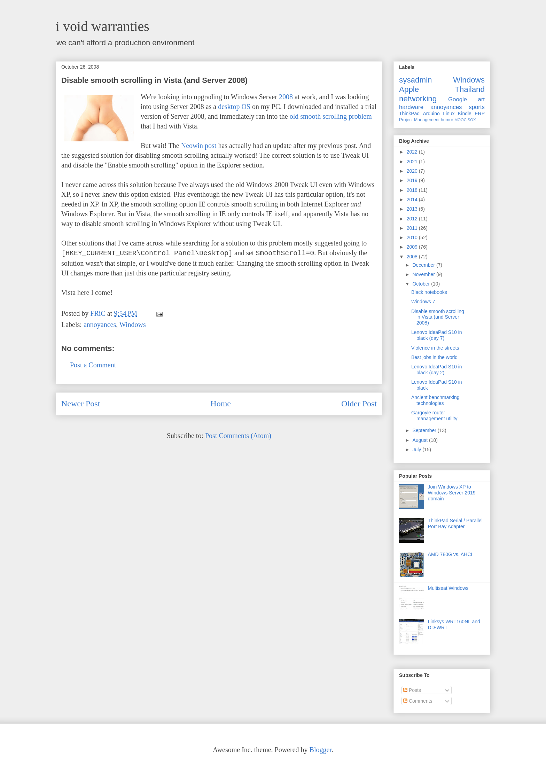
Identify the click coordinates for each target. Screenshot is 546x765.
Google (457, 99)
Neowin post (199, 145)
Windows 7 (423, 301)
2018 (413, 190)
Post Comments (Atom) (238, 435)
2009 (413, 247)
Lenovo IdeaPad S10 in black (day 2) (436, 369)
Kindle (464, 113)
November (424, 274)
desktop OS (234, 106)
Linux (448, 113)
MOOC (460, 120)
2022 (413, 152)
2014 (413, 199)
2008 (286, 97)
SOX (472, 120)
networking (418, 98)
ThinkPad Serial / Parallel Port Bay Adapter (455, 523)
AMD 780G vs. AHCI (450, 554)
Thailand (470, 89)
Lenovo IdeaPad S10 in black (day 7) (436, 335)
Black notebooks (429, 292)
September (424, 430)
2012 (413, 218)
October (421, 284)
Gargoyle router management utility (434, 415)
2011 (413, 228)
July (417, 449)
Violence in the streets (435, 348)
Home (220, 403)
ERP (480, 113)
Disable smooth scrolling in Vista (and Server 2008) (437, 317)
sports (477, 107)
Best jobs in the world (434, 357)
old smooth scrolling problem (331, 116)
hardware (411, 107)
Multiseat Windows (448, 588)
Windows (132, 324)
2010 (413, 237)
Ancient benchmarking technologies (435, 400)
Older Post (359, 403)
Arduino (431, 113)
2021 (413, 161)
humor (447, 119)
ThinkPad (409, 113)
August (420, 440)
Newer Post (80, 403)
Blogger (321, 750)
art (481, 99)
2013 (413, 209)
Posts (412, 690)
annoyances (100, 324)
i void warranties (102, 26)
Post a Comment (93, 365)
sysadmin (415, 80)
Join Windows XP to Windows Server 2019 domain (452, 492)
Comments (417, 701)
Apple (409, 89)
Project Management (419, 119)
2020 (413, 171)
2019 (413, 180)
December (424, 265)
